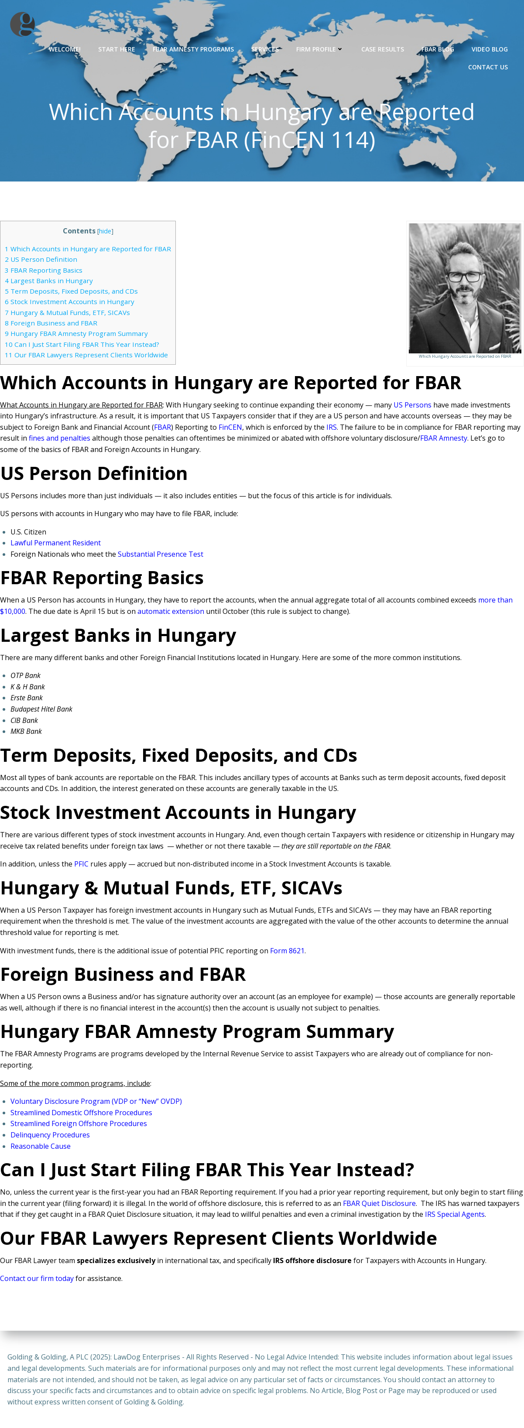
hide (105, 232)
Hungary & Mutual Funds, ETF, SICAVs (67, 313)
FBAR (162, 428)
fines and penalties (59, 439)
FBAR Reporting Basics (43, 271)
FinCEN (230, 428)
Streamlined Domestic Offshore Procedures (81, 1114)
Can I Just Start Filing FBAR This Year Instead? (82, 345)
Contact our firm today (37, 1279)
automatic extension (170, 612)
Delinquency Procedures (50, 1136)
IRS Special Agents (455, 1215)
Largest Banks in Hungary (49, 281)
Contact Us (489, 66)
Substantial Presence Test (160, 555)
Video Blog (491, 48)
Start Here (117, 48)
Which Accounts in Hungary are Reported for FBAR (88, 250)
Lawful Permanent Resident (55, 544)
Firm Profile (321, 48)
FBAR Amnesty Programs (194, 48)
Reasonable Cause (40, 1147)
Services (266, 48)
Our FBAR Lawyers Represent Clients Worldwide (86, 356)
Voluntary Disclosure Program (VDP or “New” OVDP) (96, 1102)
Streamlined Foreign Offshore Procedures (78, 1125)
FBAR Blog (438, 48)
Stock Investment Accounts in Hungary (69, 302)
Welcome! (66, 48)
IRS (331, 428)
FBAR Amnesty (443, 439)
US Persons (413, 406)
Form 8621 (287, 951)
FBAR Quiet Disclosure (379, 1204)
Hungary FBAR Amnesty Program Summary (76, 334)
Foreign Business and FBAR (51, 324)
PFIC (81, 865)
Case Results (383, 48)
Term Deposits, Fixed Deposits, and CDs (72, 292)
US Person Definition (41, 260)
